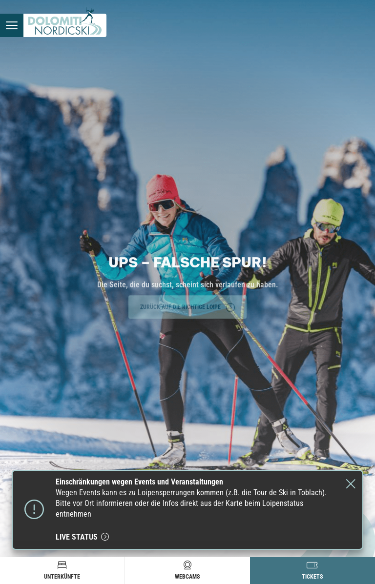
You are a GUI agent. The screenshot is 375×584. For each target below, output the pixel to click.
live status (82, 537)
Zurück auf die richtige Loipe (187, 306)
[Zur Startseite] (64, 25)
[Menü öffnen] (11, 25)
